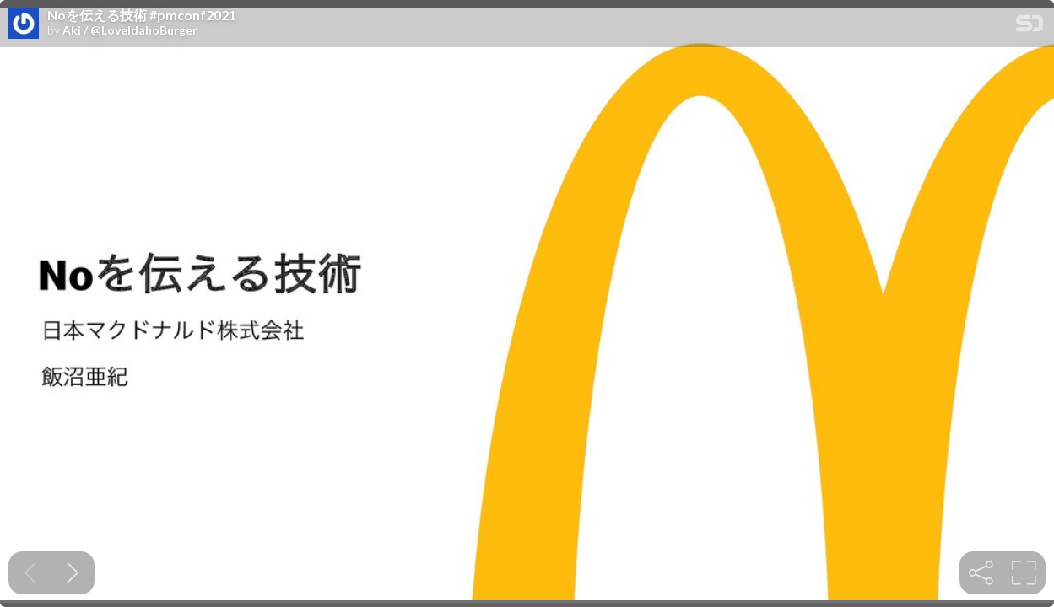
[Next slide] (73, 573)
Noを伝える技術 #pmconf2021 (141, 15)
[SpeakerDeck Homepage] (1029, 27)
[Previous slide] (30, 573)
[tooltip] (981, 573)
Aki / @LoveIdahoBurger (129, 30)
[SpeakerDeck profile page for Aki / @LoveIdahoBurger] (23, 24)
